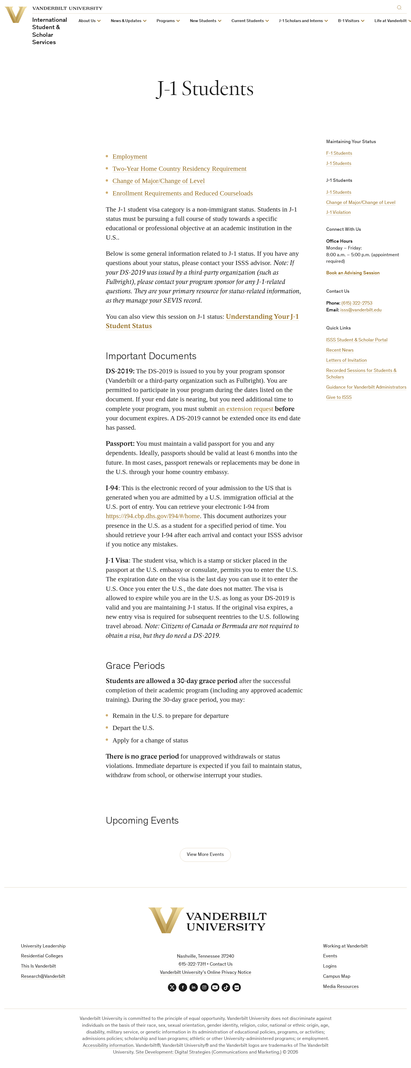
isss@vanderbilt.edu (361, 310)
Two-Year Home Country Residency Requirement (179, 168)
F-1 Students (339, 153)
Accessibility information (108, 1045)
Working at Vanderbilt (345, 946)
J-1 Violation (338, 212)
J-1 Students (338, 164)
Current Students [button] (247, 21)
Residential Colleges (42, 956)
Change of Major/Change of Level (360, 203)
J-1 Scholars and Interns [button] (301, 21)
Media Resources (341, 987)
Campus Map (336, 976)
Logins (330, 966)
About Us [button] (86, 21)
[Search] (401, 6)
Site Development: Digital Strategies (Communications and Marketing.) (209, 1052)
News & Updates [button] (126, 21)
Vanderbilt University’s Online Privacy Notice (205, 972)
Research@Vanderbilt (43, 976)
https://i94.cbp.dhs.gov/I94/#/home (153, 516)
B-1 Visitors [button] (348, 21)
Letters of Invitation (346, 360)
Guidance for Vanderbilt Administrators (366, 387)
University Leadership (43, 946)
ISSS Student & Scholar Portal (357, 340)
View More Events (205, 854)
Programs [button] (165, 21)
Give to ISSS (339, 397)
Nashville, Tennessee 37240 (205, 956)
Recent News (340, 350)
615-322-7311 (192, 964)
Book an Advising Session (353, 273)
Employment (130, 156)
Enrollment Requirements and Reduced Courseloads (183, 193)
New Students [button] (203, 21)
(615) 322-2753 (356, 303)
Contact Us (221, 964)
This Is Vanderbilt (38, 966)
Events (330, 956)
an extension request (246, 408)
